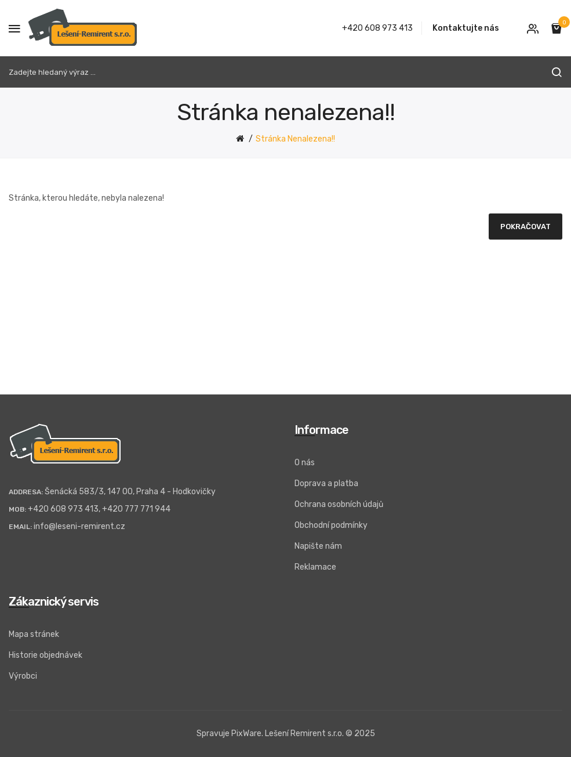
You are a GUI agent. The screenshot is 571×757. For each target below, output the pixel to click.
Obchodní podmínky (331, 525)
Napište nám (318, 546)
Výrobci (23, 676)
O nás (304, 463)
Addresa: (26, 492)
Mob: (17, 509)
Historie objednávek (45, 655)
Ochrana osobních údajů (338, 504)
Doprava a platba (326, 483)
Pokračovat (525, 226)
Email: (20, 527)
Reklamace (315, 567)
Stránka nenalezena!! (295, 139)
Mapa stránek (34, 634)
